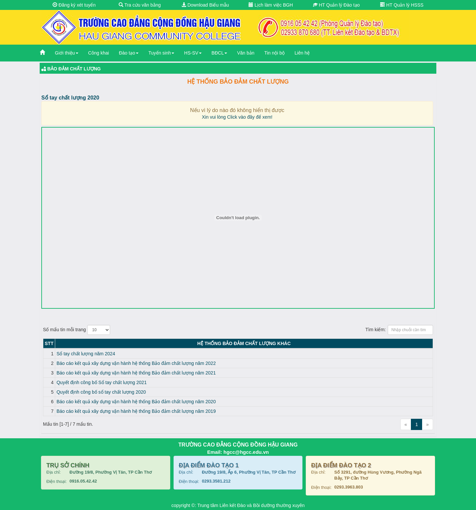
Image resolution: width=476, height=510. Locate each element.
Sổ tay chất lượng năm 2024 (86, 353)
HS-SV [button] (193, 53)
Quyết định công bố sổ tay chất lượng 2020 (101, 392)
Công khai (98, 53)
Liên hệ (302, 53)
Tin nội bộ (274, 53)
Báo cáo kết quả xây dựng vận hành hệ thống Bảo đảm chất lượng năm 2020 (136, 401)
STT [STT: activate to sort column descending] (49, 343)
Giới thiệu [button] (66, 53)
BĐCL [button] (219, 53)
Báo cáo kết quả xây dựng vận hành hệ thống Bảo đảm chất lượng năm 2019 (136, 411)
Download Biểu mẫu (205, 5)
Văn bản (245, 53)
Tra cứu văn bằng (140, 5)
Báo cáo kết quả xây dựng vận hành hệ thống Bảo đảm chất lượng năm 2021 (136, 372)
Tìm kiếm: (399, 330)
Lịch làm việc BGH (271, 5)
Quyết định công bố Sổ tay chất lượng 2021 (102, 382)
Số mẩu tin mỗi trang (76, 330)
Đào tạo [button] (129, 53)
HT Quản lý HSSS (401, 5)
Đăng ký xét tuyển (74, 5)
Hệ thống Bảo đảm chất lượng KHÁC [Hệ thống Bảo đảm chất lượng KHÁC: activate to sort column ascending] (244, 343)
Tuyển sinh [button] (161, 53)
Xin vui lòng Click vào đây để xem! (237, 117)
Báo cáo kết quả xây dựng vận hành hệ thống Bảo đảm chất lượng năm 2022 (136, 363)
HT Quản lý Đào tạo (336, 5)
